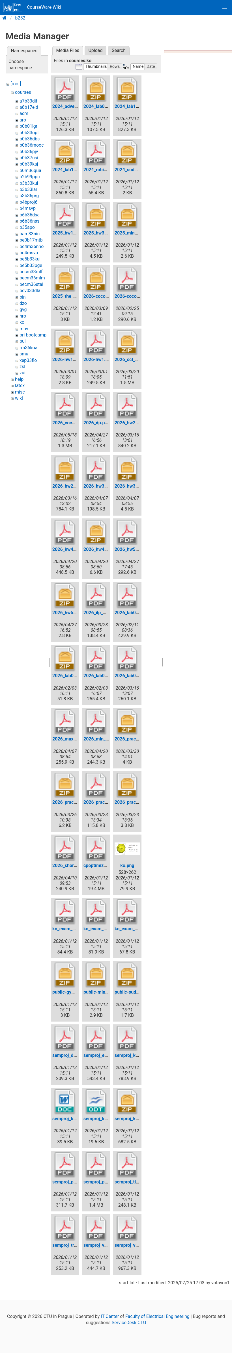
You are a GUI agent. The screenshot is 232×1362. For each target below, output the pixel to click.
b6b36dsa (30, 215)
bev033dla (30, 290)
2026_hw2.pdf (129, 422)
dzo (23, 303)
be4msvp (29, 252)
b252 (20, 18)
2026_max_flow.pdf (72, 739)
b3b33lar (28, 189)
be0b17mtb (31, 240)
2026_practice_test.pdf (106, 802)
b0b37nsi (29, 157)
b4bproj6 (28, 202)
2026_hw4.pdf (66, 549)
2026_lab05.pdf (130, 675)
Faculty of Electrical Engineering (157, 1316)
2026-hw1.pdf (97, 359)
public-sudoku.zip (133, 992)
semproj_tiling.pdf (133, 1182)
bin (23, 297)
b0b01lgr (28, 126)
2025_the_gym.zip (70, 296)
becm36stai (31, 284)
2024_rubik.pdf (98, 169)
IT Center (110, 1316)
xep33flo (28, 360)
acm (24, 113)
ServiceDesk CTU (129, 1322)
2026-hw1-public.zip (73, 359)
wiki (19, 398)
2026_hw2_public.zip (73, 486)
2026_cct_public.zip (135, 359)
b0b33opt (29, 132)
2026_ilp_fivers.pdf (102, 612)
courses (23, 92)
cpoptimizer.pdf (99, 865)
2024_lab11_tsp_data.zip (77, 169)
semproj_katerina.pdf (136, 1055)
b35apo (27, 227)
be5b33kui (30, 259)
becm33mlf (31, 271)
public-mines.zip (100, 992)
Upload (95, 50)
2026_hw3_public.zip (136, 486)
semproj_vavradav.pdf (105, 1245)
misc (20, 392)
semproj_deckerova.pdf (76, 1055)
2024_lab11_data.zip (136, 106)
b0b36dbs (30, 139)
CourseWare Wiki (32, 7)
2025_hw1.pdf (66, 233)
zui (22, 372)
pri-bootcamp (33, 335)
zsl (22, 366)
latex (20, 385)
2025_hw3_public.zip (104, 233)
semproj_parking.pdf (104, 1182)
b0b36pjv (29, 151)
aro (23, 120)
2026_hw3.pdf (97, 486)
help (19, 379)
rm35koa (28, 347)
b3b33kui (29, 183)
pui (23, 341)
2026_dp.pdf (96, 422)
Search (119, 50)
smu (24, 354)
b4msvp (28, 208)
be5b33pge (31, 265)
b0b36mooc (32, 145)
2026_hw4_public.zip (104, 549)
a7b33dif (28, 101)
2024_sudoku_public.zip (139, 169)
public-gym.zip (67, 992)
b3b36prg (29, 195)
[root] (15, 83)
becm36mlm (32, 278)
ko (22, 322)
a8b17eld (29, 107)
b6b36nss (29, 221)
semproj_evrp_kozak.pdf (108, 1055)
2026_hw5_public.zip (73, 612)
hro (23, 316)
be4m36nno (32, 246)
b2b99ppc (30, 176)
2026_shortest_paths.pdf (77, 865)
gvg (23, 309)
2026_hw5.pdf (129, 549)
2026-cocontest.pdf (135, 296)
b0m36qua (30, 170)
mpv (24, 328)
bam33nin (30, 233)
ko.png (127, 865)
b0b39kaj (29, 164)
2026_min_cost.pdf (102, 739)
